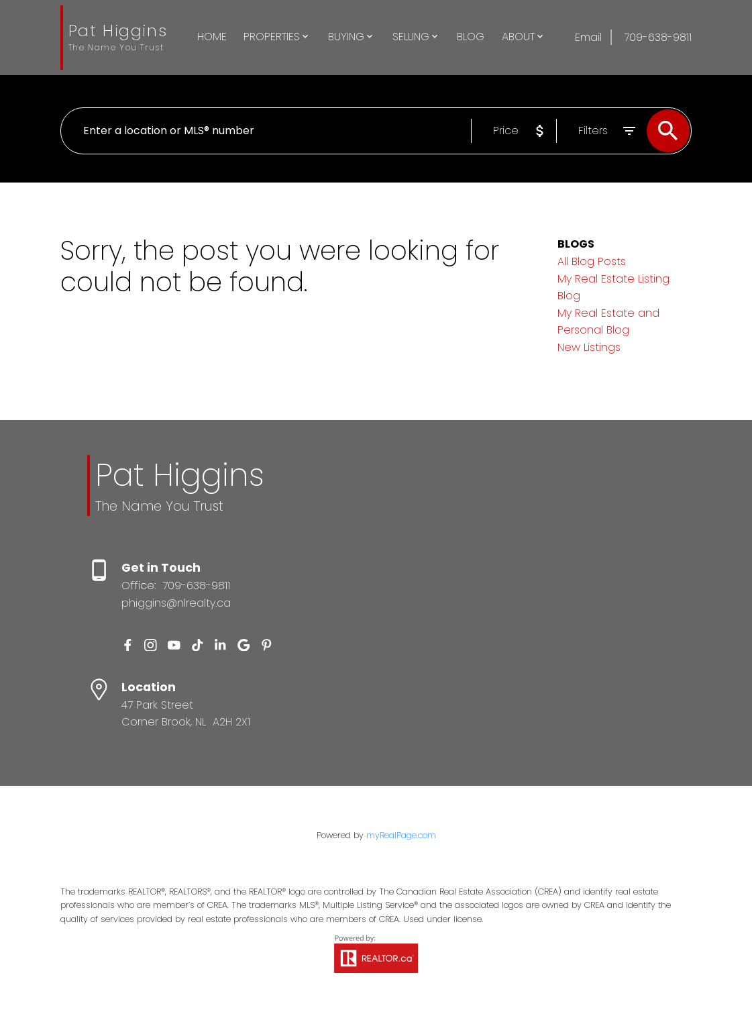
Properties (272, 36)
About (518, 36)
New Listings (589, 347)
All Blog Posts (591, 261)
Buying (346, 36)
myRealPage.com (401, 835)
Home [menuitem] (212, 36)
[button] (127, 645)
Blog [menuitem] (470, 36)
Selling (410, 36)
